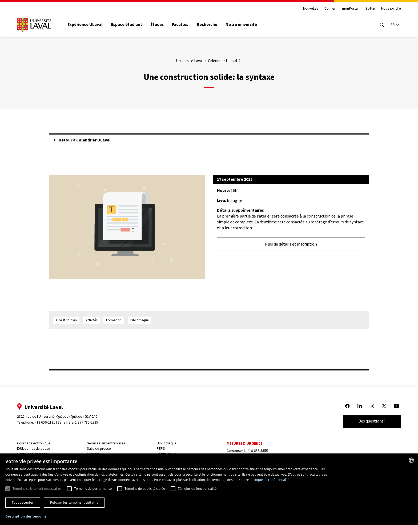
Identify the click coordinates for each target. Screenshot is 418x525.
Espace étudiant (127, 24)
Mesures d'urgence (244, 443)
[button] (25, 516)
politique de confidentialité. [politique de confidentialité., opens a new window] (270, 479)
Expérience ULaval (85, 24)
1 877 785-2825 (87, 422)
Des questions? (371, 421)
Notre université (242, 24)
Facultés (180, 24)
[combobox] (411, 460)
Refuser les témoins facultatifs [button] (74, 502)
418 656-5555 (257, 450)
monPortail (350, 8)
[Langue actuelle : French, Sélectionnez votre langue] (394, 24)
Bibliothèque (166, 443)
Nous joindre (390, 8)
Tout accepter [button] (23, 502)
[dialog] (209, 489)
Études (157, 24)
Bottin (370, 8)
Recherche (207, 24)
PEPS (161, 448)
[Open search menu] (381, 24)
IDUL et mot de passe (34, 448)
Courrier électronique (34, 443)
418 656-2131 (45, 422)
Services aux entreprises (106, 443)
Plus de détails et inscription (291, 244)
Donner (329, 8)
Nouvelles (310, 8)
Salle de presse (99, 448)
